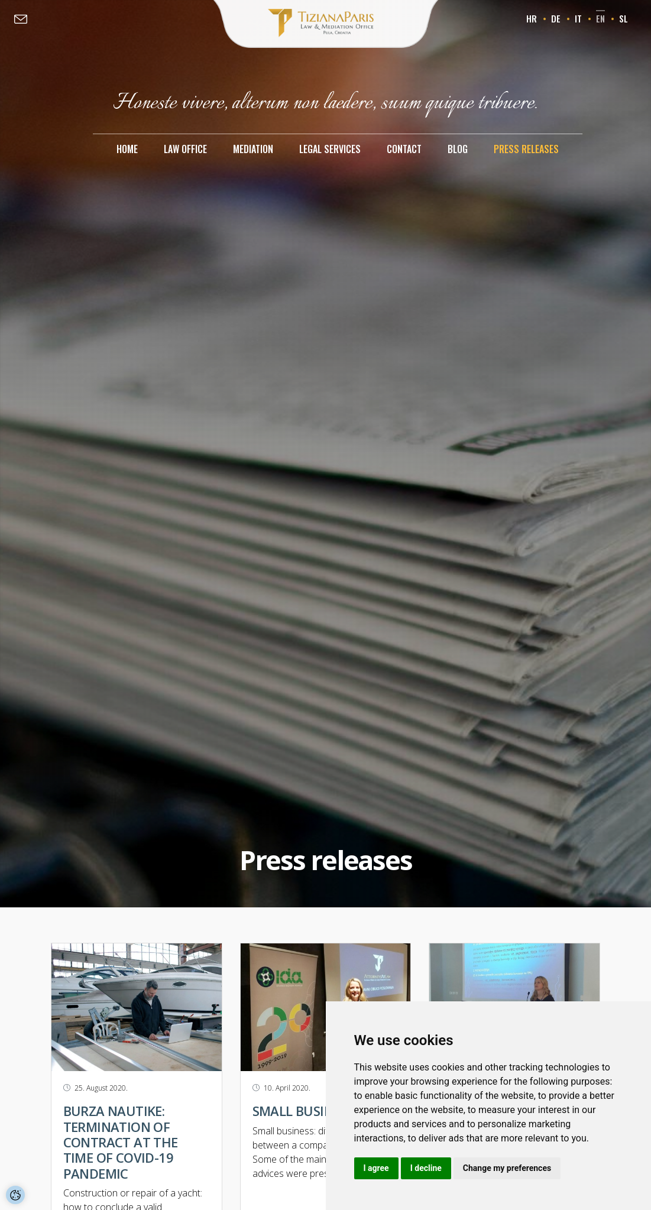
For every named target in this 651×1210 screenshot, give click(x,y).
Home (127, 149)
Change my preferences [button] (507, 1168)
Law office (185, 149)
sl (623, 18)
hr (531, 18)
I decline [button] (426, 1168)
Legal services (330, 149)
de (556, 18)
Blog (458, 149)
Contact (404, 149)
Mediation (253, 149)
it (578, 18)
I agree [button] (376, 1168)
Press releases (526, 149)
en (600, 18)
